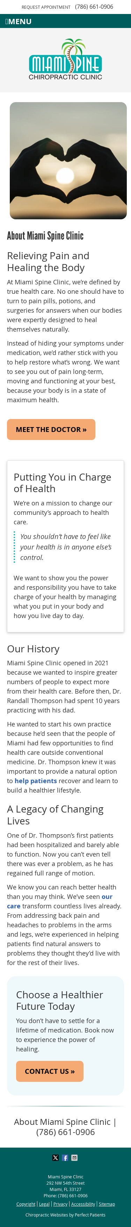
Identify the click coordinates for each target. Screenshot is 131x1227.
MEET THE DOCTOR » (51, 429)
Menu (18, 21)
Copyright (25, 1204)
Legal (44, 1204)
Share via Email (75, 1158)
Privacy (60, 1204)
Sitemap (107, 1204)
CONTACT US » (50, 1071)
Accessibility (83, 1204)
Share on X (56, 1158)
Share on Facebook (66, 1158)
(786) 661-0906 (94, 6)
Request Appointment (46, 7)
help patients (36, 780)
